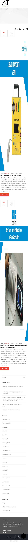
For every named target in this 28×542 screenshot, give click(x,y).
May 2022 (5, 466)
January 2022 (6, 482)
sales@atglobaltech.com (15, 526)
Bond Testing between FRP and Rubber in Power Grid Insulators (13, 346)
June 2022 (5, 462)
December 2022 (6, 450)
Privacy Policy (17, 537)
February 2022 (6, 478)
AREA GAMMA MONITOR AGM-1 (10, 175)
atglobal (7, 173)
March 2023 (5, 439)
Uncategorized (6, 510)
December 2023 (6, 419)
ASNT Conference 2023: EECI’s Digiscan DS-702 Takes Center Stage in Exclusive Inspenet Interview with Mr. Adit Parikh (14, 399)
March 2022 (5, 474)
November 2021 (6, 489)
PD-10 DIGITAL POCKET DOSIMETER (11, 410)
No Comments (14, 173)
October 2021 (6, 493)
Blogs (20, 173)
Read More (4, 194)
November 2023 (6, 423)
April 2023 (5, 435)
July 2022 (5, 458)
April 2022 (5, 470)
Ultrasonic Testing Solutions (9, 507)
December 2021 (6, 485)
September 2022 (7, 454)
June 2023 (5, 427)
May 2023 (5, 431)
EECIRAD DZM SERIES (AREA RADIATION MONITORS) (12, 405)
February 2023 (6, 442)
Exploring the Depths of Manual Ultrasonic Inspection (13, 387)
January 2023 (6, 446)
